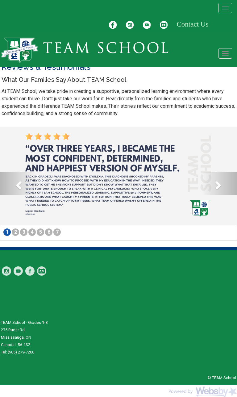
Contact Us (193, 24)
